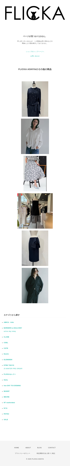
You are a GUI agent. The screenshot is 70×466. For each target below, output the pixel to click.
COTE (6, 348)
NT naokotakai (9, 402)
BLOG (39, 448)
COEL (6, 342)
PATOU (6, 414)
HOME (16, 448)
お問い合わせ (35, 56)
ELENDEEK (8, 359)
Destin (6, 354)
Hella (6, 380)
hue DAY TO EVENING (12, 385)
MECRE (6, 397)
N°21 (5, 408)
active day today (10, 331)
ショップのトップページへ (35, 51)
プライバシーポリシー (22, 453)
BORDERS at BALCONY (13, 328)
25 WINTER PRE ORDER (13, 368)
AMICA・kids (9, 322)
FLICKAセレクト (10, 374)
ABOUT (28, 448)
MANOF (7, 391)
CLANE (6, 337)
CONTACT (52, 448)
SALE (6, 419)
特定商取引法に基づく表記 (46, 453)
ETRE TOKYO (9, 365)
